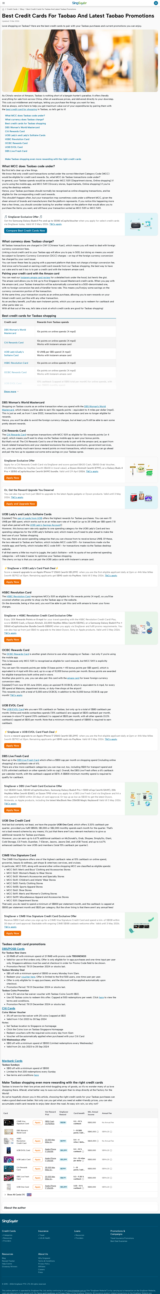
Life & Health (44, 1238)
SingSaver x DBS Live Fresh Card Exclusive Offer (33, 786)
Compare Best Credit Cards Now (25, 230)
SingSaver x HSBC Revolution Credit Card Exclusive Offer (38, 615)
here (101, 997)
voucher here (28, 976)
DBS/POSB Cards (13, 949)
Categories (7, 1235)
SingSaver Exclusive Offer (19, 460)
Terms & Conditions (46, 1261)
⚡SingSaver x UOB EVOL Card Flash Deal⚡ (31, 731)
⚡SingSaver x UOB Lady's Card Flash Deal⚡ (31, 568)
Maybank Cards (12, 1061)
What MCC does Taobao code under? (25, 115)
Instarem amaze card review (35, 277)
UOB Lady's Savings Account (45, 525)
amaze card (73, 678)
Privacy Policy (44, 1264)
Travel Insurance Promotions (122, 1238)
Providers (7, 1241)
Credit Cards (12, 9)
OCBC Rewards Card (16, 143)
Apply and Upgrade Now (20, 503)
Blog (22, 9)
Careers (41, 1269)
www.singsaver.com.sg (76, 1291)
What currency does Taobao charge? (24, 119)
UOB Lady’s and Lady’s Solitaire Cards (25, 135)
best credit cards (54, 26)
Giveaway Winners (9, 1267)
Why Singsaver (44, 1258)
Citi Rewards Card (15, 131)
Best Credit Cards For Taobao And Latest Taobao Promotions (51, 9)
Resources (7, 1238)
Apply (38, 1122)
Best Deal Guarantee (118, 1241)
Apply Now (12, 477)
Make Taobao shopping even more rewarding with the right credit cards (43, 159)
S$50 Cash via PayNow (49, 1122)
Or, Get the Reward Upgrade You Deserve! (29, 490)
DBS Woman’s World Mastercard (22, 127)
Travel (41, 1235)
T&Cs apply (55, 224)
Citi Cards (8, 1008)
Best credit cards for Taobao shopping (25, 123)
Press (40, 1272)
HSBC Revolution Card (17, 139)
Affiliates (41, 1267)
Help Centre (7, 1264)
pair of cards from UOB (30, 518)
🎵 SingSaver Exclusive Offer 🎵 (23, 216)
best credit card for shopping (21, 109)
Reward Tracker (8, 1261)
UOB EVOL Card (14, 147)
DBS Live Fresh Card (16, 151)
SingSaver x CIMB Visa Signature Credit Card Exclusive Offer (40, 916)
